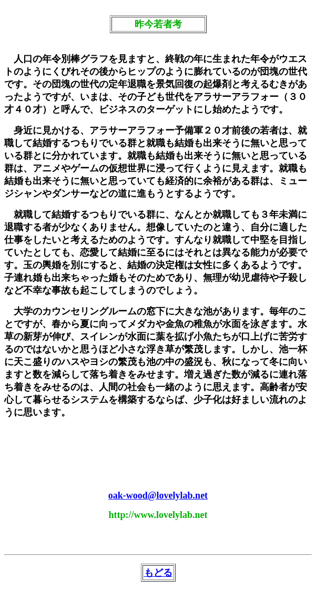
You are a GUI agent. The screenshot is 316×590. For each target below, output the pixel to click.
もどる (158, 572)
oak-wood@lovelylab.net (158, 495)
